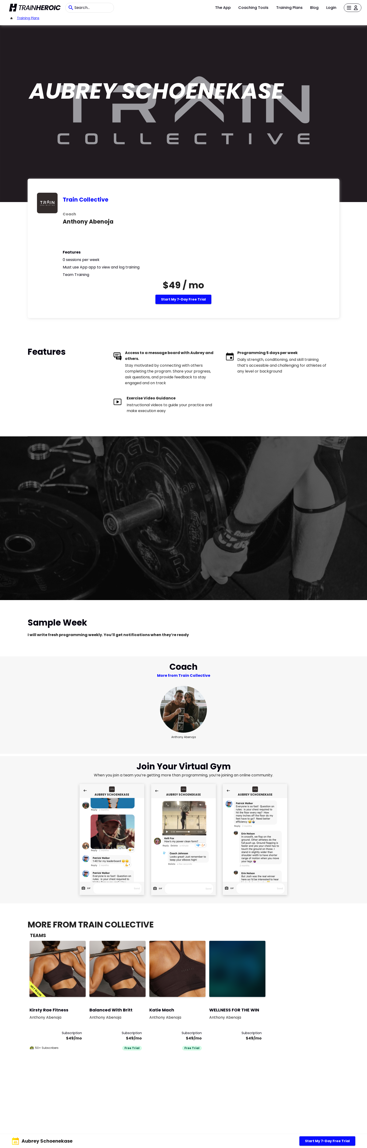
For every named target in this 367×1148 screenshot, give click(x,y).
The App (223, 7)
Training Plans (289, 7)
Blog (314, 7)
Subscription (72, 1033)
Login (331, 7)
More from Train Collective (183, 675)
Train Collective (85, 199)
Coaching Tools (253, 7)
